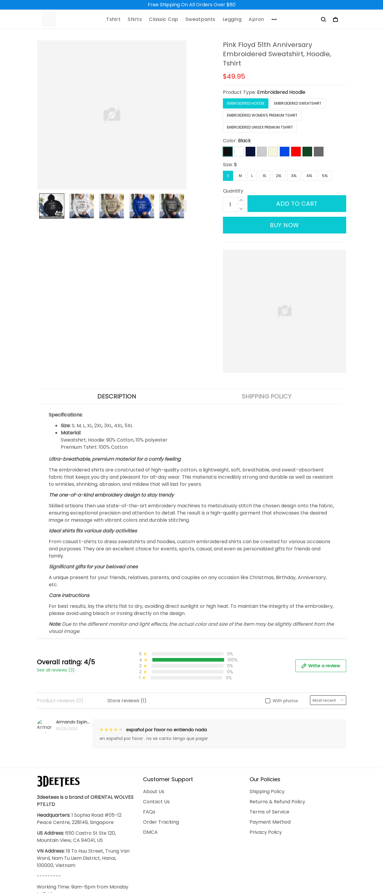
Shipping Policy (267, 704)
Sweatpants (200, 19)
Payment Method (270, 734)
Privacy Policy (266, 744)
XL (264, 175)
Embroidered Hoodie (281, 92)
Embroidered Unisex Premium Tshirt (260, 127)
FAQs (149, 724)
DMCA (150, 744)
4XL (309, 175)
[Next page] (184, 206)
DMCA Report (256, 865)
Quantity (233, 190)
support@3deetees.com (65, 843)
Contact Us (156, 714)
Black (244, 140)
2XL (279, 175)
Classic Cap (163, 19)
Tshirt (113, 19)
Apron (256, 19)
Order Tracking (161, 734)
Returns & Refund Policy (277, 714)
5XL (325, 175)
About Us (153, 704)
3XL (294, 175)
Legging (232, 19)
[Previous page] (40, 206)
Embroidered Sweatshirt (297, 103)
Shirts (135, 19)
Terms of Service (269, 724)
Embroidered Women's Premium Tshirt (262, 115)
